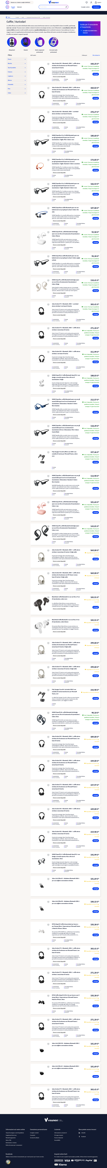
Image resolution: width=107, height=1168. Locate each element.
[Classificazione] (93, 55)
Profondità (17, 84)
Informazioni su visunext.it (60, 1133)
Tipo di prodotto (17, 67)
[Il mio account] (91, 6)
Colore (17, 93)
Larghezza (17, 76)
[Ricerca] (66, 11)
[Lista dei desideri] (87, 6)
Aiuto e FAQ (8, 1140)
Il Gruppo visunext (58, 1135)
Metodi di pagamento (11, 1137)
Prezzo (17, 59)
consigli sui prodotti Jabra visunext (90, 32)
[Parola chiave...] (51, 11)
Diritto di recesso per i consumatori (14, 1145)
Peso (17, 88)
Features (17, 72)
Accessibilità (57, 1140)
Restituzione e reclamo (11, 1142)
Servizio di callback (34, 1137)
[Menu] (7, 11)
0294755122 (27, 5)
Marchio (17, 63)
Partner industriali (58, 1137)
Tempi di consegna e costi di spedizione (15, 1133)
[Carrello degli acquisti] (98, 5)
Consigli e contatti (34, 1133)
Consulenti (32, 1135)
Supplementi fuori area (11, 1135)
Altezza (17, 80)
